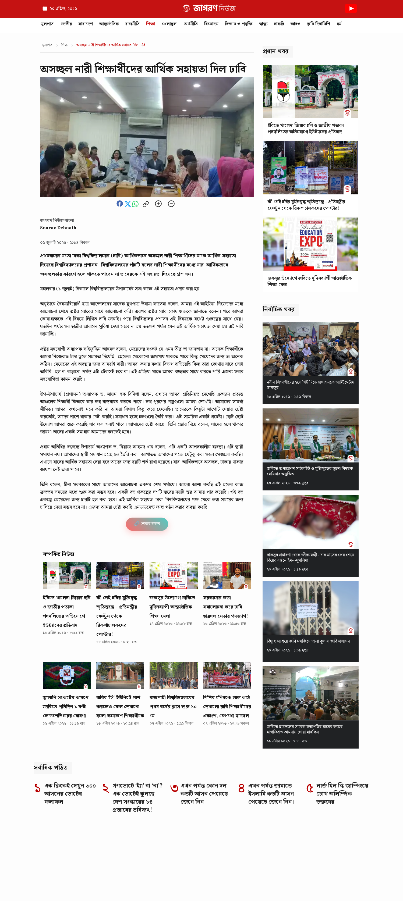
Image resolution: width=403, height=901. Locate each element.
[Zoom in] (158, 204)
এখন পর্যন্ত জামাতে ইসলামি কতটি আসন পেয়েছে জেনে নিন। (271, 794)
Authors (318, 885)
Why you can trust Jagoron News (102, 864)
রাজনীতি (132, 24)
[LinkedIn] (303, 835)
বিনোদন (211, 24)
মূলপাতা (48, 24)
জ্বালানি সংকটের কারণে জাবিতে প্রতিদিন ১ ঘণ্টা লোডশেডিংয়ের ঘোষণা (65, 707)
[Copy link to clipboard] (146, 205)
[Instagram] (289, 835)
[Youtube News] (351, 14)
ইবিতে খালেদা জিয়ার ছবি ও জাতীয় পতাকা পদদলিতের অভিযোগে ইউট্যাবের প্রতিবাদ (66, 611)
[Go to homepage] (99, 835)
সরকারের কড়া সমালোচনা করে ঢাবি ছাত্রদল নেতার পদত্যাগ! (225, 607)
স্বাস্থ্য (263, 24)
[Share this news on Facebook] (120, 206)
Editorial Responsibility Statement (105, 885)
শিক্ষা (150, 24)
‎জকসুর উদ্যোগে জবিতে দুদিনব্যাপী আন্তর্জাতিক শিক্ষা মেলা (172, 607)
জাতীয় (66, 24)
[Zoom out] (171, 204)
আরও (296, 24)
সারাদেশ (85, 24)
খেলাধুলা (170, 24)
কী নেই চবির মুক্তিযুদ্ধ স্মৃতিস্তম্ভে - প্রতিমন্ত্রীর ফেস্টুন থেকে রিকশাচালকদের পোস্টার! (116, 616)
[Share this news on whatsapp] (136, 206)
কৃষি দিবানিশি (318, 24)
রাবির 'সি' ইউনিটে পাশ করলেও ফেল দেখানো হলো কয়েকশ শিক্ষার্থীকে (120, 707)
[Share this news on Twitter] (128, 206)
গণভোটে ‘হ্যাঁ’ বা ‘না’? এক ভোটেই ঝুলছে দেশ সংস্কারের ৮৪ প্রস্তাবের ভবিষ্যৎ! (137, 798)
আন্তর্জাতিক (109, 24)
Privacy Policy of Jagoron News (270, 885)
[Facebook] (275, 835)
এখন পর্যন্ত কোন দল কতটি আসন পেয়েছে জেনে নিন (204, 794)
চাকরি (279, 24)
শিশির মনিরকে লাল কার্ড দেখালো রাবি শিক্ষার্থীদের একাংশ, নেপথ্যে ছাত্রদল (227, 707)
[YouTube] (331, 835)
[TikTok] (317, 835)
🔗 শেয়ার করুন (147, 524)
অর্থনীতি (191, 24)
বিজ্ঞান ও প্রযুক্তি (239, 24)
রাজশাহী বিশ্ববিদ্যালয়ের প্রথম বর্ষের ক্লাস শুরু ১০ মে (173, 707)
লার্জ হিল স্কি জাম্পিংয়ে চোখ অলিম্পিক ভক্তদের (342, 794)
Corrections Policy (168, 885)
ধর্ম (339, 24)
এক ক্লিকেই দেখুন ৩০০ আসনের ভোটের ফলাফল (70, 794)
